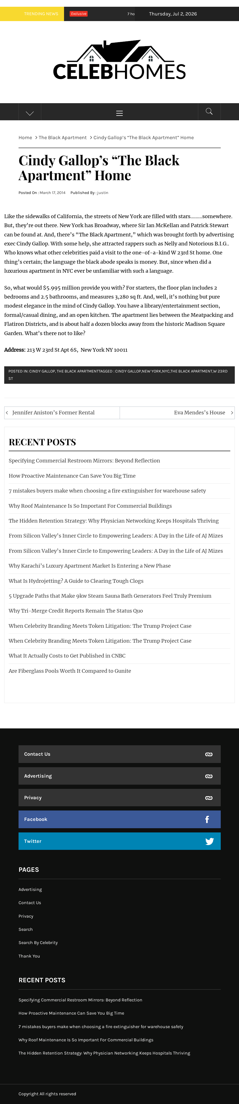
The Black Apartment (78, 371)
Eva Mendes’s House (199, 412)
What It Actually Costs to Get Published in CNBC (67, 656)
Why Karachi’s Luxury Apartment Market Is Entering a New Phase (90, 566)
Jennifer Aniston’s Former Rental (53, 412)
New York (151, 371)
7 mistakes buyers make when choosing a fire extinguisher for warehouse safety (107, 490)
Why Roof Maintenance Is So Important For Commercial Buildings (90, 506)
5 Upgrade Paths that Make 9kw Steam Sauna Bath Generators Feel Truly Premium (110, 596)
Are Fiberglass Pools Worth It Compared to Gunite (70, 671)
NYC (166, 371)
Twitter (32, 841)
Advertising (38, 776)
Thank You (29, 956)
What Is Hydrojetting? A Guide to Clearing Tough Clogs (76, 581)
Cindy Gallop (128, 371)
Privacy (33, 797)
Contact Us (37, 754)
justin (102, 192)
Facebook (35, 819)
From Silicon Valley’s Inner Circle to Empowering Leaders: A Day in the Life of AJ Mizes (116, 535)
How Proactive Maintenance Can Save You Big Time (72, 476)
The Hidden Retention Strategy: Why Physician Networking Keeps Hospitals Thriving (114, 521)
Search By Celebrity (38, 942)
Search (26, 929)
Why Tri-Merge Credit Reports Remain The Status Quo (76, 611)
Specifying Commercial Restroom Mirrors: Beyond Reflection (84, 460)
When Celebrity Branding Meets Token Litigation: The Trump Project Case (100, 626)
